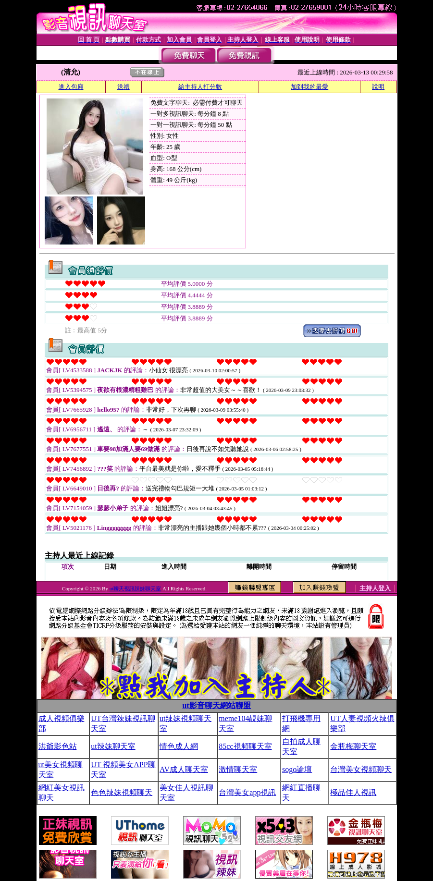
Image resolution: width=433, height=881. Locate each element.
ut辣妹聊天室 (113, 746)
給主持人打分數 (200, 86)
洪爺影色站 (57, 746)
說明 (378, 86)
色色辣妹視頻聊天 (121, 792)
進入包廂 (71, 86)
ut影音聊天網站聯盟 (216, 705)
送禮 (123, 86)
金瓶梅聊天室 (353, 746)
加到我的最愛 (309, 86)
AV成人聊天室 (184, 769)
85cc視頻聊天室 (245, 746)
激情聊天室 (238, 769)
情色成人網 (179, 746)
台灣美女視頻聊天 (361, 769)
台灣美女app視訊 (247, 792)
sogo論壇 (297, 769)
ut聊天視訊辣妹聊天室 (135, 588)
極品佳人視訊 (353, 792)
